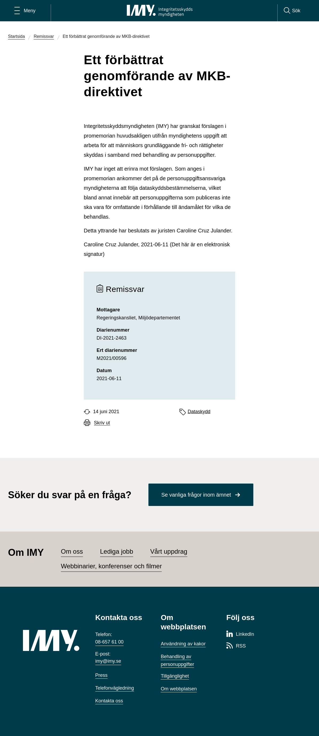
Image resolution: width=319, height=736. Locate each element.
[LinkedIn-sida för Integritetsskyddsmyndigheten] (240, 634)
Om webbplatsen (179, 688)
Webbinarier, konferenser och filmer (111, 566)
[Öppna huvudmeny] (25, 10)
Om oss (72, 551)
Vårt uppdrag (168, 551)
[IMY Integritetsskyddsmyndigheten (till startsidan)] (159, 10)
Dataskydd (199, 411)
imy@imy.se (108, 661)
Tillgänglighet (175, 676)
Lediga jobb (116, 551)
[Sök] (292, 10)
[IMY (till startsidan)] (51, 640)
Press (101, 675)
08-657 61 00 (109, 642)
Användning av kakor (183, 643)
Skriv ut (102, 422)
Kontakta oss (109, 700)
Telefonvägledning (114, 688)
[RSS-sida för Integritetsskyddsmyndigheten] (236, 646)
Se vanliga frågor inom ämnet (196, 495)
